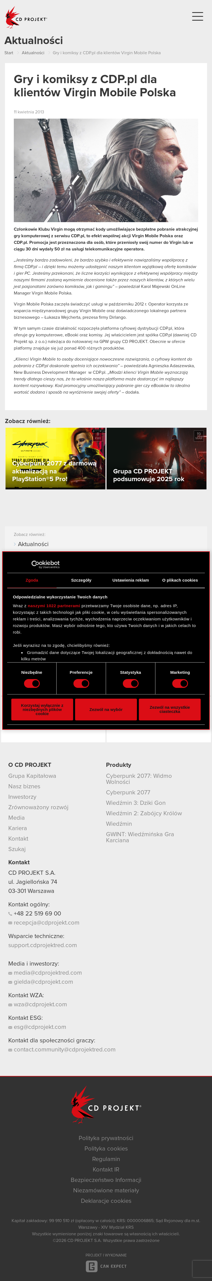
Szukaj (17, 849)
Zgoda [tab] (32, 580)
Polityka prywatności (106, 1138)
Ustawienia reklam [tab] (130, 580)
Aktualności (33, 544)
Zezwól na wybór (106, 709)
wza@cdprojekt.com (37, 1005)
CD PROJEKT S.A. (31, 873)
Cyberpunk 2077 (128, 793)
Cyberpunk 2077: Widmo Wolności (139, 779)
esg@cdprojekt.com (37, 1027)
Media (16, 818)
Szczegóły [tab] (81, 580)
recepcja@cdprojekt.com (44, 923)
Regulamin (106, 1159)
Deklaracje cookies (106, 1201)
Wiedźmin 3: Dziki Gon (136, 803)
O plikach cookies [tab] (180, 580)
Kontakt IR (106, 1170)
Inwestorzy (22, 797)
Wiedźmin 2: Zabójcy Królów (144, 814)
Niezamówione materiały (106, 1191)
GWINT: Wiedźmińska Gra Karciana (140, 838)
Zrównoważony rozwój (38, 808)
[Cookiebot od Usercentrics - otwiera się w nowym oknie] (35, 564)
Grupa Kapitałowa (32, 776)
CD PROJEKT (26, 17)
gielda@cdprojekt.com (40, 982)
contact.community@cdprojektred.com (62, 1050)
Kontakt (18, 839)
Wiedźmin (119, 824)
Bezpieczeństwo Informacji (106, 1180)
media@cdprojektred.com (45, 973)
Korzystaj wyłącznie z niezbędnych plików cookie (42, 709)
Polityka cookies (106, 1149)
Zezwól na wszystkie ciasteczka (170, 709)
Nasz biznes (24, 787)
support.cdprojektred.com (42, 945)
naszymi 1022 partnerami (54, 605)
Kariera (17, 828)
